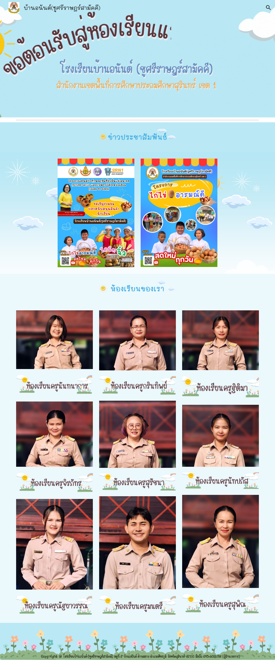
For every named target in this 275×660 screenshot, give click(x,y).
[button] (268, 7)
